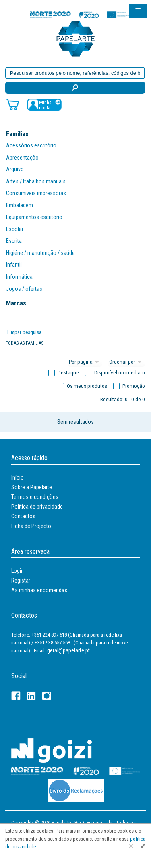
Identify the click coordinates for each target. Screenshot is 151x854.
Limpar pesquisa (24, 332)
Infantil (14, 264)
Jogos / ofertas (24, 289)
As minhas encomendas (39, 590)
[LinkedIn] (31, 695)
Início (17, 477)
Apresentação (22, 157)
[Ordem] (126, 362)
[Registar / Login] (44, 104)
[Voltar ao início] (76, 38)
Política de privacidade (37, 506)
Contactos (23, 516)
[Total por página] (85, 362)
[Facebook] (16, 695)
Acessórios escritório (31, 145)
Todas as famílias (24, 343)
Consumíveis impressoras (36, 193)
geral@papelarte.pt (68, 650)
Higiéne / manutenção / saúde (40, 253)
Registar (20, 580)
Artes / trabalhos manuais (36, 181)
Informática (19, 276)
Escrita (14, 241)
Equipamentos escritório (34, 217)
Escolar (14, 229)
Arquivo (15, 169)
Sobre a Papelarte (31, 487)
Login (17, 571)
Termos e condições (34, 497)
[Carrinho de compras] (12, 104)
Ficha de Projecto (31, 526)
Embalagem (19, 205)
